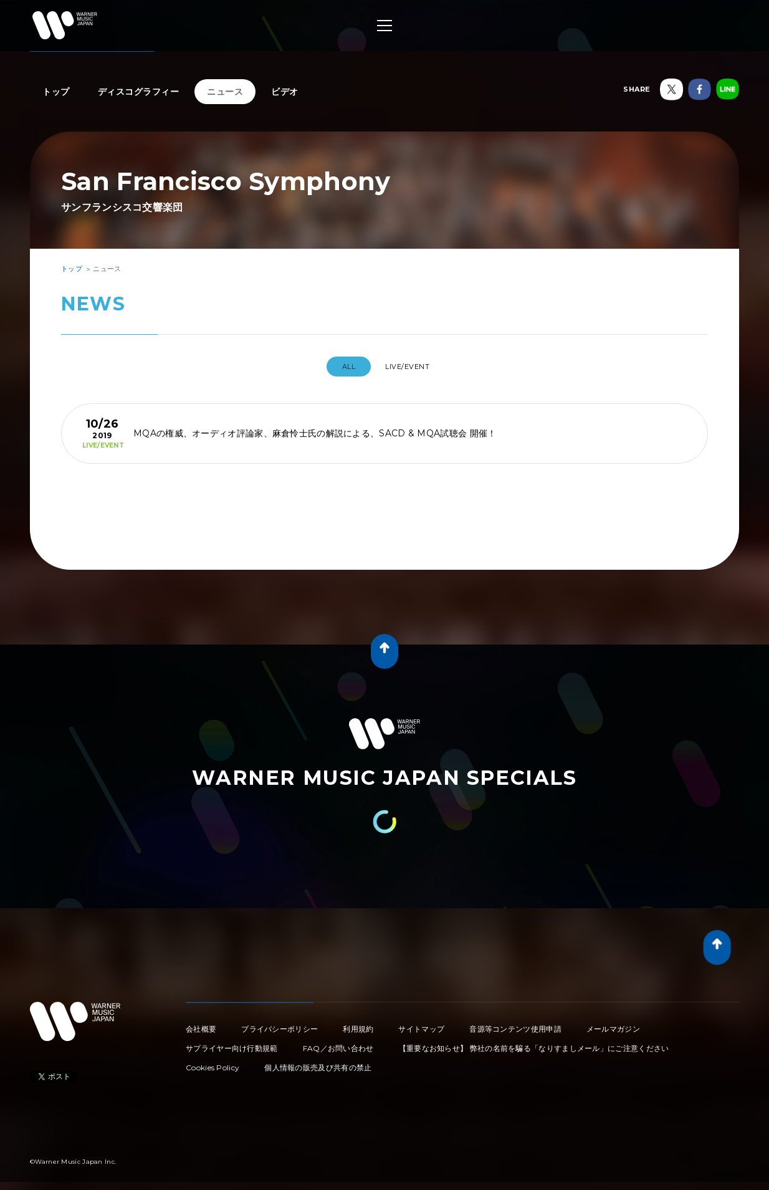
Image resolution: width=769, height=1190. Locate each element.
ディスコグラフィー (138, 91)
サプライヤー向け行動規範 (232, 1043)
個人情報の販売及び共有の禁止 (317, 1062)
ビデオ (285, 91)
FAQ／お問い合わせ (338, 1043)
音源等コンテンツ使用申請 (515, 1024)
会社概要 (201, 1024)
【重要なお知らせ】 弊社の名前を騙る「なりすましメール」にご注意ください (534, 1043)
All (342, 366)
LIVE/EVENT (411, 366)
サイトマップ (421, 1024)
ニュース (225, 91)
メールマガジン (613, 1024)
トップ (56, 91)
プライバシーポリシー (279, 1024)
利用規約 (358, 1024)
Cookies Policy (212, 1062)
